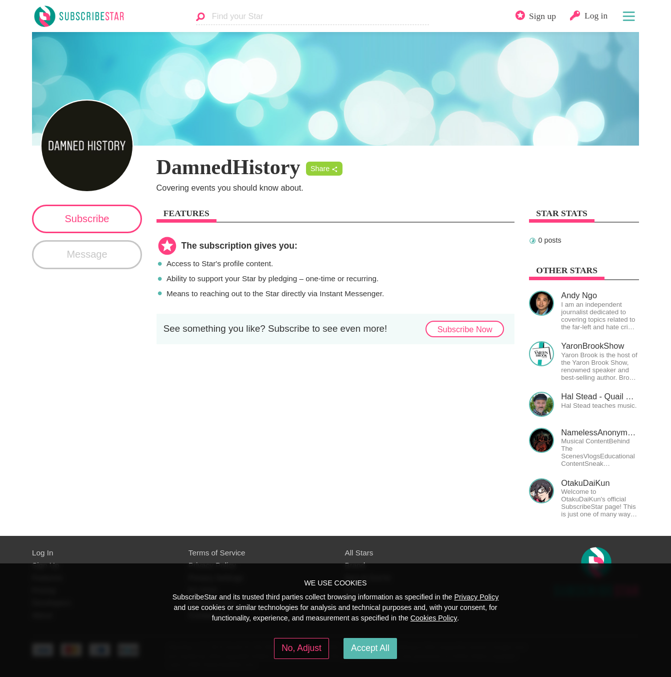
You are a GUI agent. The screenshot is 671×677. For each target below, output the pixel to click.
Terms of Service (217, 552)
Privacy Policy (476, 597)
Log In (42, 552)
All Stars (359, 552)
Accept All (370, 648)
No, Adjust (302, 648)
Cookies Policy (434, 618)
